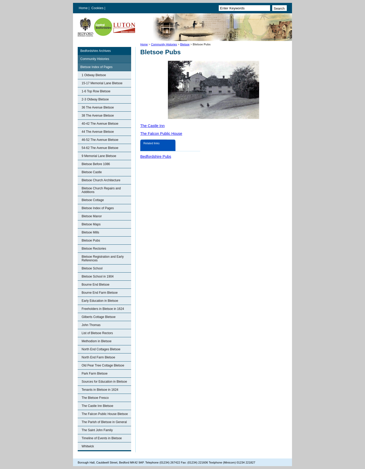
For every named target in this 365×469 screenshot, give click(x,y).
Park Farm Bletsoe (94, 373)
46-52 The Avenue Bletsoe (100, 140)
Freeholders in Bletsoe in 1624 (103, 309)
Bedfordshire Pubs (155, 156)
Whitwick (88, 446)
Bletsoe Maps (91, 224)
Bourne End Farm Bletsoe (100, 292)
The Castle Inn (152, 126)
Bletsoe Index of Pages (96, 67)
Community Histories (164, 44)
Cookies (98, 8)
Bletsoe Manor (92, 216)
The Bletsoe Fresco (95, 398)
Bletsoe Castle (92, 172)
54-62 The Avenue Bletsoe (100, 148)
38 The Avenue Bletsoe (98, 115)
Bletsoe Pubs (91, 240)
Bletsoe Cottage (93, 200)
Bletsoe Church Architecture (101, 180)
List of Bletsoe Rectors (97, 333)
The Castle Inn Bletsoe (97, 406)
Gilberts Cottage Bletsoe (98, 317)
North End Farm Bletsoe (98, 357)
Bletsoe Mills (90, 232)
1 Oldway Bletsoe (94, 75)
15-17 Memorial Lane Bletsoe (102, 83)
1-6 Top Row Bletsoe (96, 91)
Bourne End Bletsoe (96, 284)
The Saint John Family (97, 430)
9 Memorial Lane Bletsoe (99, 156)
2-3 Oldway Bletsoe (95, 99)
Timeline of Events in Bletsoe (102, 438)
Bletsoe (185, 44)
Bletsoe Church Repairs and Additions (101, 190)
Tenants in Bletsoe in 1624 (100, 390)
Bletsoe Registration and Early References (103, 258)
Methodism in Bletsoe (97, 341)
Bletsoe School (92, 268)
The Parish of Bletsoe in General (104, 422)
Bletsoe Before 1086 (96, 164)
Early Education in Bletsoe (100, 301)
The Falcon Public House (161, 133)
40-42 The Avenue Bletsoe (100, 123)
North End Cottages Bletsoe (101, 349)
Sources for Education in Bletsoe (104, 381)
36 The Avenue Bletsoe (98, 107)
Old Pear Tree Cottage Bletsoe (103, 365)
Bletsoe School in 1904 (98, 276)
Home (83, 8)
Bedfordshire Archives (95, 51)
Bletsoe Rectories (94, 248)
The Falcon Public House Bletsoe (105, 414)
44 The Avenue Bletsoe (98, 132)
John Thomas (91, 325)
